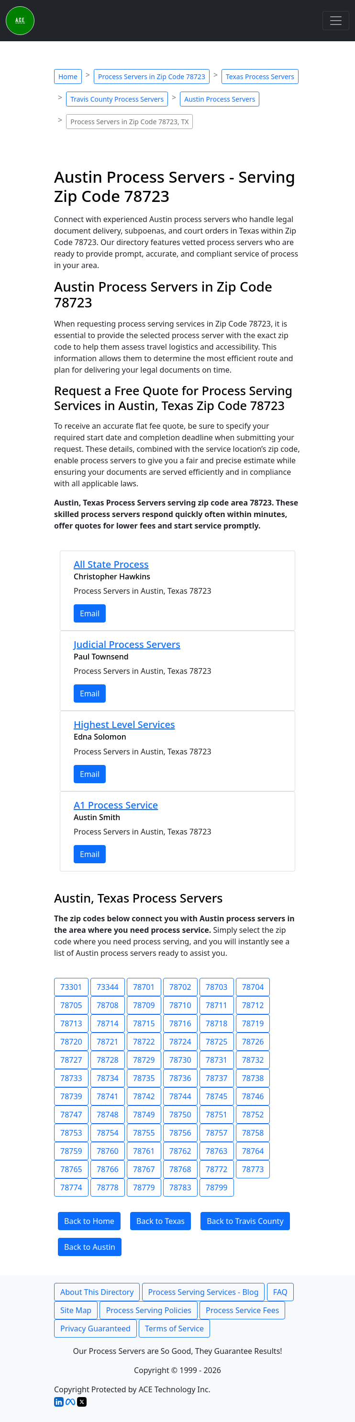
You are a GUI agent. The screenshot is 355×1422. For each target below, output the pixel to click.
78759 (71, 1151)
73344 (108, 987)
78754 (108, 1133)
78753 (71, 1133)
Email (90, 613)
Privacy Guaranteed (95, 1328)
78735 (144, 1078)
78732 (253, 1060)
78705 (71, 1005)
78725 (217, 1041)
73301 (71, 987)
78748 (108, 1114)
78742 (144, 1096)
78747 (71, 1114)
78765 (71, 1169)
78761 (144, 1151)
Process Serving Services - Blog (203, 1292)
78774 (71, 1187)
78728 (108, 1060)
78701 (144, 987)
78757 (217, 1133)
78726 (253, 1041)
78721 (108, 1041)
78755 (144, 1133)
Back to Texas (160, 1221)
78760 (108, 1151)
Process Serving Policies (148, 1310)
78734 (108, 1078)
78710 (180, 1005)
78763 (217, 1151)
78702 (180, 987)
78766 (108, 1169)
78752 (253, 1114)
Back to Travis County (245, 1221)
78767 (144, 1169)
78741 (108, 1096)
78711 (217, 1005)
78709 (144, 1005)
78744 (180, 1096)
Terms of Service (174, 1328)
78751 (217, 1114)
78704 (253, 987)
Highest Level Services (124, 724)
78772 (217, 1169)
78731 (217, 1060)
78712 (253, 1005)
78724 (180, 1041)
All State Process (111, 564)
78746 (253, 1096)
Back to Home (89, 1221)
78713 (71, 1023)
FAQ (280, 1292)
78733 (71, 1078)
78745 (217, 1096)
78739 (71, 1096)
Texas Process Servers (260, 76)
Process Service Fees (242, 1310)
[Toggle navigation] (335, 20)
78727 (71, 1060)
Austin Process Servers (219, 99)
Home (68, 76)
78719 (253, 1023)
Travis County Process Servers (117, 99)
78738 (253, 1078)
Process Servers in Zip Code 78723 (151, 76)
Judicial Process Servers (127, 644)
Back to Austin (89, 1247)
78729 (144, 1060)
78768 (180, 1169)
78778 (108, 1187)
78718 (217, 1023)
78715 (144, 1023)
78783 (180, 1187)
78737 (217, 1078)
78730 (180, 1060)
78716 (180, 1023)
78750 (180, 1114)
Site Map (75, 1310)
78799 (217, 1187)
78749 (144, 1114)
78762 (180, 1151)
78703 (217, 987)
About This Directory (96, 1292)
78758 (253, 1133)
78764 (253, 1151)
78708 (108, 1005)
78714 (108, 1023)
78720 (71, 1041)
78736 (180, 1078)
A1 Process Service (116, 805)
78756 (180, 1133)
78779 (144, 1187)
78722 (144, 1041)
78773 (253, 1169)
